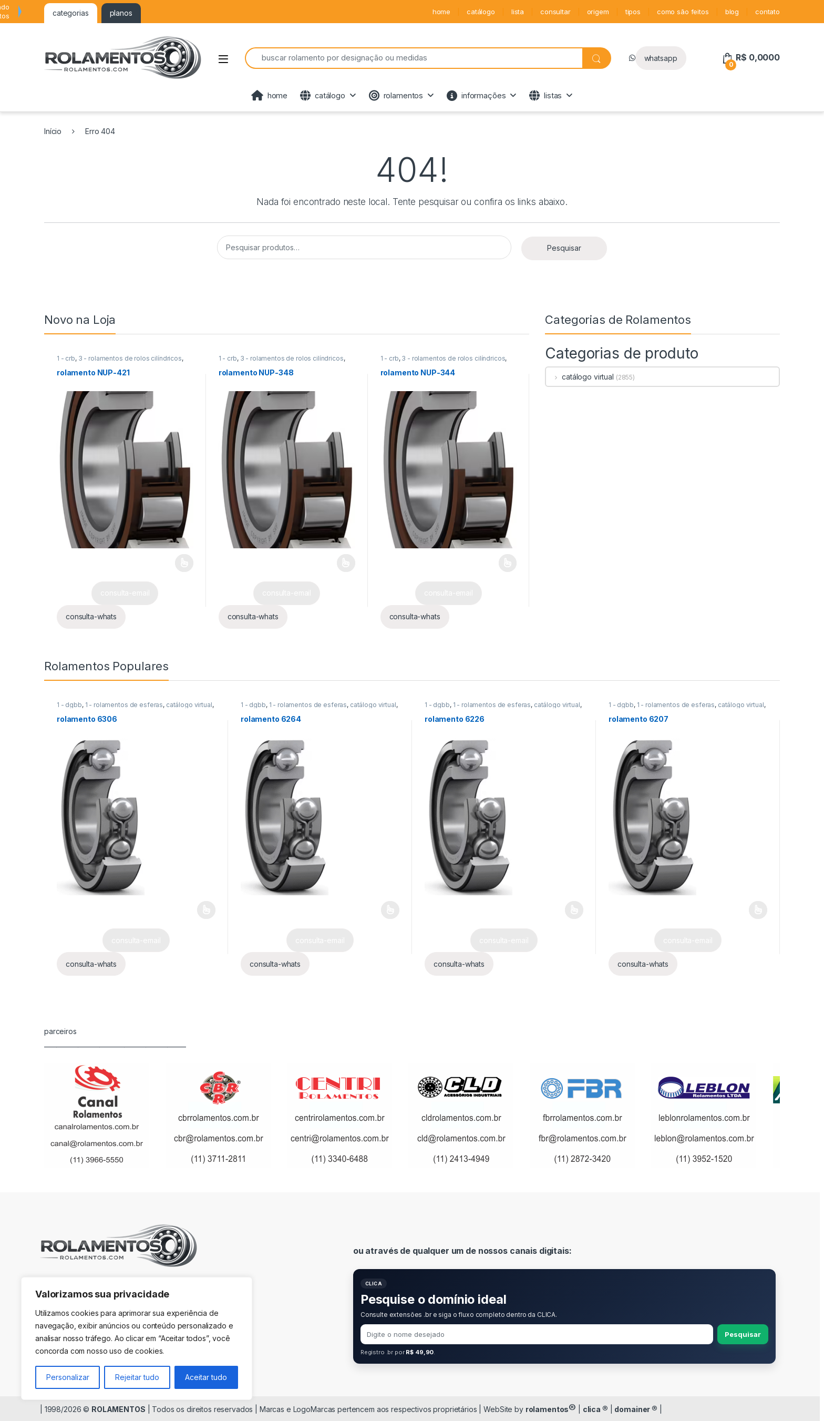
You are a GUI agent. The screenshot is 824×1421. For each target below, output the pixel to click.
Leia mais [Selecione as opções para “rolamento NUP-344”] (508, 563)
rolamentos (396, 95)
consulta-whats (91, 616)
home (441, 11)
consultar (555, 11)
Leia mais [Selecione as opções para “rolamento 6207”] (758, 910)
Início (52, 131)
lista (517, 11)
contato (767, 11)
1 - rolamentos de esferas (124, 705)
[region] (136, 1338)
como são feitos (683, 11)
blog (732, 11)
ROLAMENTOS (118, 1409)
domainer (635, 1409)
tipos (633, 11)
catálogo (481, 11)
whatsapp (660, 58)
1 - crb (66, 358)
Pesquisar (564, 247)
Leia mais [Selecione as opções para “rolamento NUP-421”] (184, 563)
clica (595, 1409)
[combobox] (413, 58)
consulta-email (124, 592)
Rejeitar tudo (137, 1377)
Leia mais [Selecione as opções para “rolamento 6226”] (574, 910)
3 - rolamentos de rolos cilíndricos (130, 358)
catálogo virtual (580, 376)
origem (598, 11)
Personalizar (67, 1377)
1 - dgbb (69, 705)
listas (545, 95)
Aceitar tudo (206, 1377)
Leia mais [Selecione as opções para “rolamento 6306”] (206, 910)
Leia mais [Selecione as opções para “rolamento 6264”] (390, 910)
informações (476, 95)
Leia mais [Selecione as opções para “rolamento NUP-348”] (346, 563)
